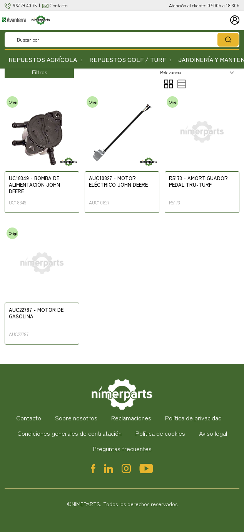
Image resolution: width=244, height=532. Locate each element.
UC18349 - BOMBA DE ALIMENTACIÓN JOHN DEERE (34, 185)
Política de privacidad (193, 417)
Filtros (39, 72)
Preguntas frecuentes (122, 448)
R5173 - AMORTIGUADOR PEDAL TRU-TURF (198, 181)
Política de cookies (160, 433)
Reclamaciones (131, 417)
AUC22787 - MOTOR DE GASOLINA (36, 313)
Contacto (58, 5)
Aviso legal (213, 433)
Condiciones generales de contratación (69, 433)
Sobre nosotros (76, 417)
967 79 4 (20, 5)
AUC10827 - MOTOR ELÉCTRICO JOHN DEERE (118, 181)
